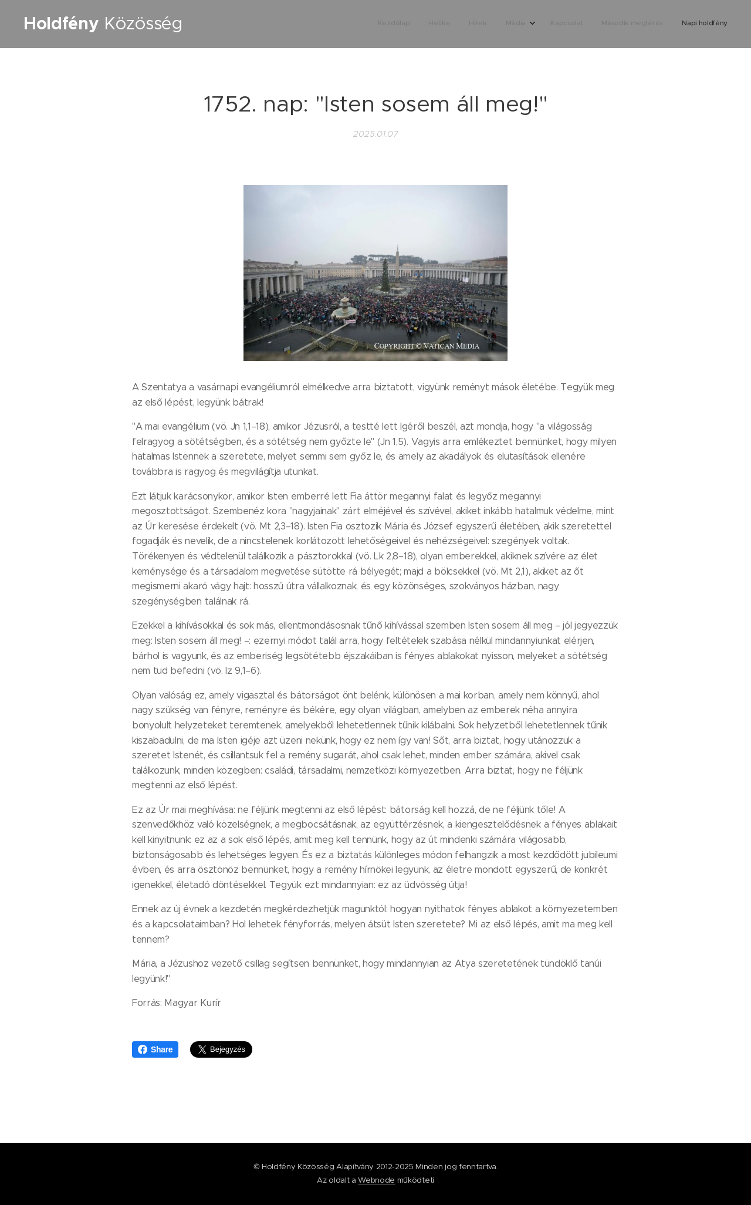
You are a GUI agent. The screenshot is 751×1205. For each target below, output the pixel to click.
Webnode (376, 1180)
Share (155, 1049)
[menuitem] (612, 24)
